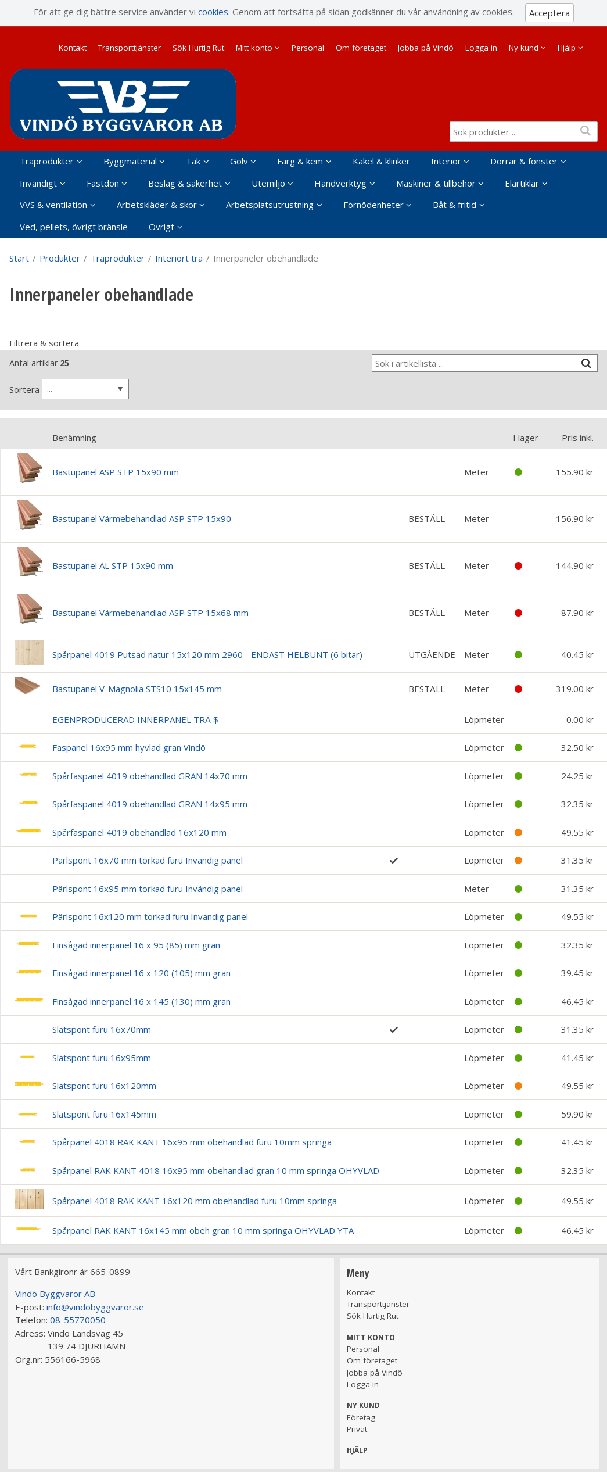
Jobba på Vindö (426, 47)
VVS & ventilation (53, 204)
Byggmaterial (130, 161)
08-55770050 (78, 1320)
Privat (357, 1429)
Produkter (59, 258)
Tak (193, 161)
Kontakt (73, 47)
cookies (213, 11)
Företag (361, 1417)
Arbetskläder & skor (157, 204)
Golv (239, 161)
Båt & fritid (454, 204)
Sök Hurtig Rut (198, 47)
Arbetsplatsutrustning (270, 204)
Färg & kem (300, 161)
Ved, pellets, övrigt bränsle (74, 226)
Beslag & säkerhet (185, 183)
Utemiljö (268, 183)
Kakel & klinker (381, 161)
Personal (308, 47)
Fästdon (103, 183)
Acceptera (549, 13)
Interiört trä (179, 258)
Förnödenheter (373, 204)
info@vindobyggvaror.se (95, 1307)
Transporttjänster (129, 47)
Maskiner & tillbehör (436, 183)
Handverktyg (340, 183)
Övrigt (161, 226)
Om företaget (361, 47)
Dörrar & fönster (524, 161)
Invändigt (38, 183)
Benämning (74, 437)
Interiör (446, 161)
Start (19, 258)
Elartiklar (522, 183)
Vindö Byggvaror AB (55, 1293)
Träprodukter (47, 161)
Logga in (481, 47)
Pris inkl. (578, 437)
